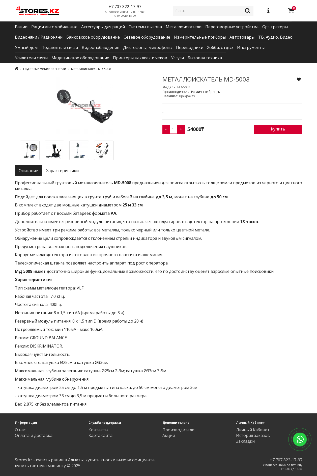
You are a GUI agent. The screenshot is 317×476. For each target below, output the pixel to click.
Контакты (98, 430)
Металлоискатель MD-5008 (91, 69)
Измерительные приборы (200, 37)
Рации (21, 27)
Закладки (245, 441)
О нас (20, 430)
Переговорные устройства (231, 27)
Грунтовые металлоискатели (44, 69)
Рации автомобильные (54, 27)
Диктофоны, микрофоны (147, 47)
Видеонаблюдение (100, 47)
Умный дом (26, 47)
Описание (28, 170)
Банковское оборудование (93, 37)
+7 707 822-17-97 (286, 460)
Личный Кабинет (253, 430)
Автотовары (241, 37)
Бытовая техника (205, 58)
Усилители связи (31, 58)
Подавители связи (59, 47)
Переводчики (189, 47)
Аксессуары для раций (103, 27)
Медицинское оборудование (80, 58)
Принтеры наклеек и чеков (140, 58)
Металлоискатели (183, 27)
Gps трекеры (275, 27)
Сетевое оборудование (147, 37)
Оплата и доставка (33, 435)
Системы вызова (145, 27)
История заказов (253, 435)
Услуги (177, 58)
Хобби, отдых (220, 47)
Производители (178, 430)
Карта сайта (100, 435)
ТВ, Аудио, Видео (275, 37)
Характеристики (62, 170)
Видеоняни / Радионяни (39, 37)
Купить (278, 129)
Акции (168, 435)
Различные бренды (205, 92)
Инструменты (251, 47)
